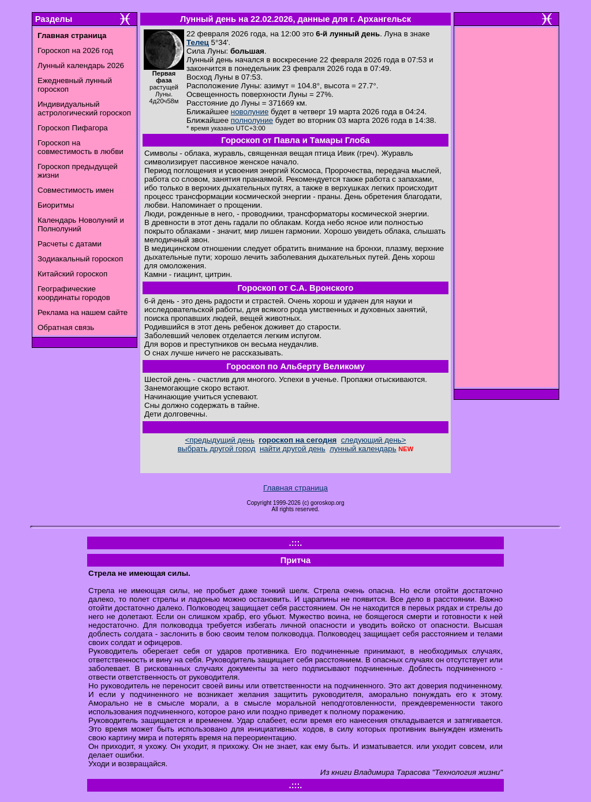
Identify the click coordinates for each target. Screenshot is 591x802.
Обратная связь (66, 327)
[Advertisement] (507, 211)
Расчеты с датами (70, 243)
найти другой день (293, 448)
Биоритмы (56, 205)
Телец (197, 42)
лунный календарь (363, 448)
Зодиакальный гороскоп (80, 258)
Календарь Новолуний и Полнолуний (81, 224)
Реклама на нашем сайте (83, 312)
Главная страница (295, 488)
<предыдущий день (219, 440)
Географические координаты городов (74, 293)
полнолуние (252, 120)
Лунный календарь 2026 (81, 65)
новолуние (249, 111)
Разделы (53, 19)
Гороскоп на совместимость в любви (81, 147)
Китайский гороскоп (72, 273)
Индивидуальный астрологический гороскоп (84, 108)
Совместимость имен (76, 190)
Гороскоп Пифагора (73, 127)
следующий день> (373, 440)
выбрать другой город (217, 448)
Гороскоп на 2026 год (75, 50)
